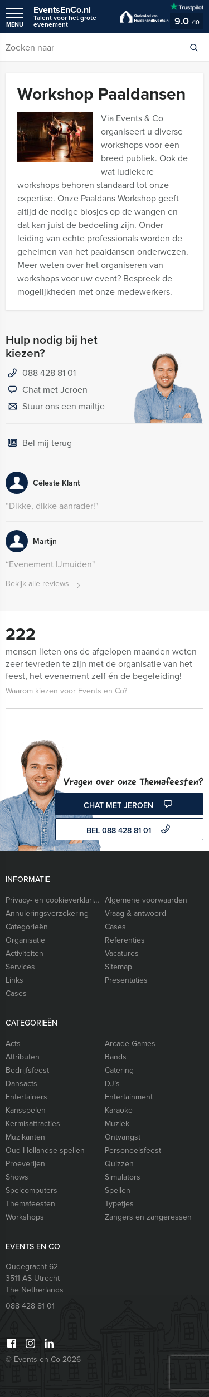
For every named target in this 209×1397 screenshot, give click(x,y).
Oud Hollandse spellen (45, 1150)
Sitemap (118, 967)
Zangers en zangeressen (148, 1217)
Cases (115, 927)
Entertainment (129, 1097)
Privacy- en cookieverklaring (53, 900)
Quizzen (119, 1164)
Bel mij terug (39, 444)
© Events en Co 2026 (43, 1359)
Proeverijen (25, 1164)
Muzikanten (25, 1137)
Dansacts (21, 1083)
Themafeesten (30, 1204)
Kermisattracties (33, 1124)
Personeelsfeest (133, 1150)
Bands (116, 1057)
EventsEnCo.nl (71, 16)
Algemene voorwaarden (146, 900)
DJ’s (112, 1083)
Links (14, 980)
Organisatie (25, 940)
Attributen (23, 1057)
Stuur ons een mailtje (55, 407)
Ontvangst (122, 1137)
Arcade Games (130, 1043)
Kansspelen (26, 1110)
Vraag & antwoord (135, 913)
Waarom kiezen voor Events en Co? (66, 691)
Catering (119, 1070)
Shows (17, 1177)
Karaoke (119, 1110)
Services (20, 967)
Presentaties (126, 980)
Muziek (117, 1124)
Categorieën (27, 927)
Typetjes (119, 1204)
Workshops (25, 1217)
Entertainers (26, 1097)
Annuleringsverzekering (47, 913)
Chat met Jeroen (47, 390)
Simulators (122, 1177)
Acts (13, 1043)
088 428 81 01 (49, 372)
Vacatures (122, 953)
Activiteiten (24, 953)
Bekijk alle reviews (44, 584)
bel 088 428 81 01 (129, 830)
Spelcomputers (31, 1190)
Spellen (117, 1190)
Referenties (125, 940)
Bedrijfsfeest (27, 1070)
